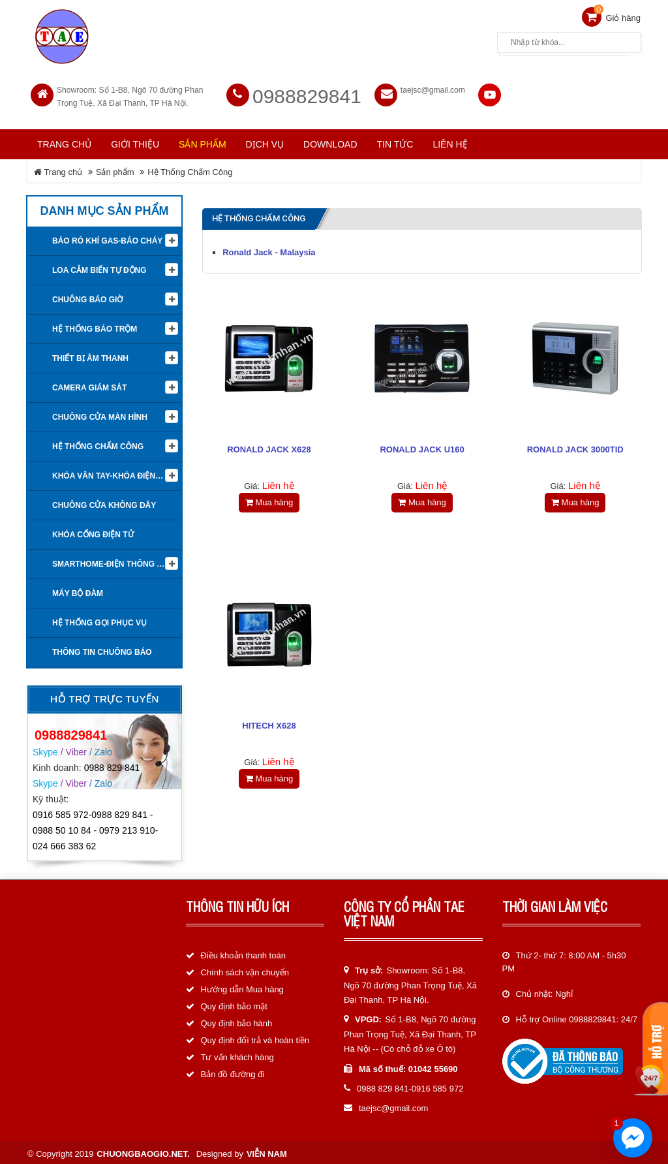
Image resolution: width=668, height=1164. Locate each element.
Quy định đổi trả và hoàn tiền (255, 1038)
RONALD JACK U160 (422, 447)
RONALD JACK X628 (269, 447)
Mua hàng (269, 500)
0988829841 (306, 93)
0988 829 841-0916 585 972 (410, 1086)
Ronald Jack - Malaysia (268, 250)
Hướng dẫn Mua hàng (242, 987)
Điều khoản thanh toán (243, 953)
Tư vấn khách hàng (237, 1055)
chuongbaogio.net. (143, 1151)
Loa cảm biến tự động (99, 267)
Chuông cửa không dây (104, 502)
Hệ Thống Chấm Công (189, 169)
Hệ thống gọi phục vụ (99, 620)
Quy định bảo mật (234, 1004)
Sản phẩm (115, 169)
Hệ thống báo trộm (94, 326)
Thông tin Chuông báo (102, 649)
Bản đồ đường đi (233, 1072)
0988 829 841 (112, 764)
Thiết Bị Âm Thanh (90, 355)
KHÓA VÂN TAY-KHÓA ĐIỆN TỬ (110, 473)
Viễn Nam (267, 1151)
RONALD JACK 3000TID (575, 447)
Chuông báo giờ (87, 297)
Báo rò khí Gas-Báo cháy (107, 238)
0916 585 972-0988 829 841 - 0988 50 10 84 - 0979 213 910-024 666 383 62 (95, 828)
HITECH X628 (269, 726)
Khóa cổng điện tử (93, 532)
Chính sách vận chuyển (245, 970)
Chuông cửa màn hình (99, 414)
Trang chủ (64, 141)
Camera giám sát (89, 385)
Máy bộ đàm (77, 590)
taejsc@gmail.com (433, 87)
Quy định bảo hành (237, 1021)
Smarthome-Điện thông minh (114, 561)
